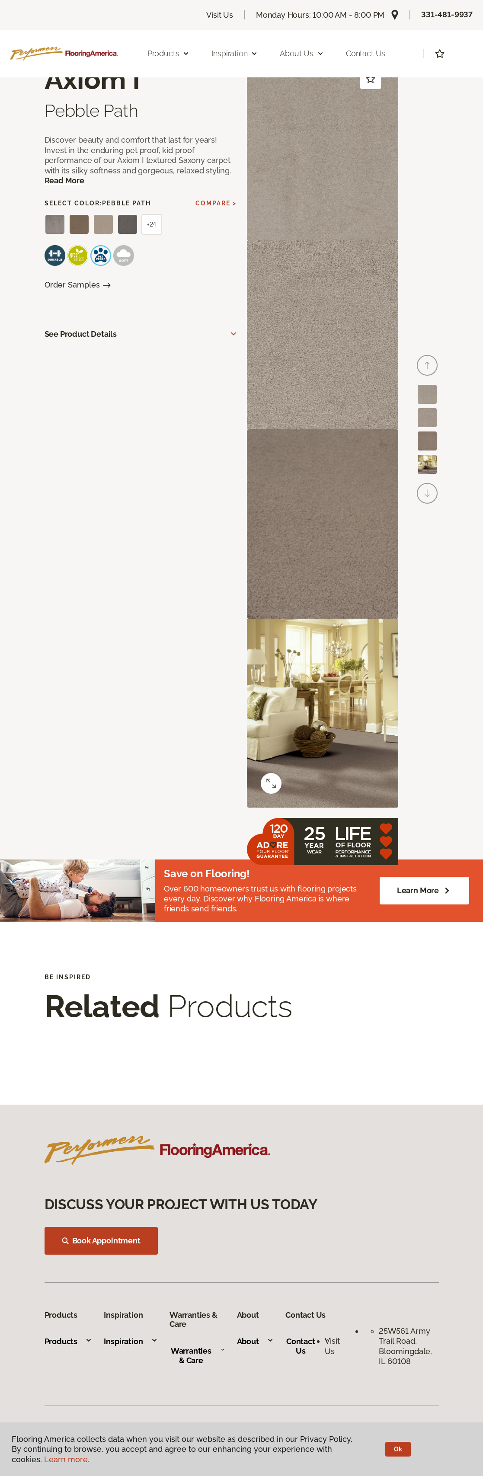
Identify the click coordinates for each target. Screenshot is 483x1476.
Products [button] (168, 53)
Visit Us (219, 14)
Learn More (424, 890)
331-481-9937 (447, 14)
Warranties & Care (198, 1355)
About (255, 1341)
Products (69, 1341)
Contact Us (365, 53)
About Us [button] (302, 53)
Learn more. (67, 1459)
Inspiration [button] (234, 53)
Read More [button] (64, 180)
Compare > (216, 203)
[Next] (427, 493)
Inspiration (130, 1341)
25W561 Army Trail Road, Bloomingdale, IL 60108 (405, 1346)
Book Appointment (101, 1240)
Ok (398, 1449)
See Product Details (81, 334)
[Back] (427, 365)
